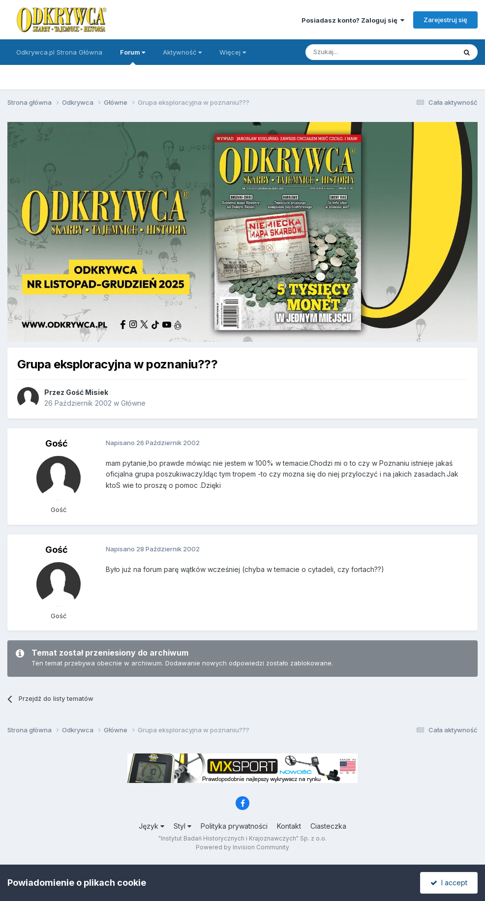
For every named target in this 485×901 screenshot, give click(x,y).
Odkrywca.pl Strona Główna (59, 52)
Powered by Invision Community (242, 847)
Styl (182, 826)
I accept (448, 882)
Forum (132, 56)
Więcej (232, 52)
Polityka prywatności (234, 826)
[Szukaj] (356, 52)
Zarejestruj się (445, 20)
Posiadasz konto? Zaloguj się (353, 20)
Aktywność (182, 52)
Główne (133, 403)
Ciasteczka (328, 826)
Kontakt (289, 826)
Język (151, 826)
